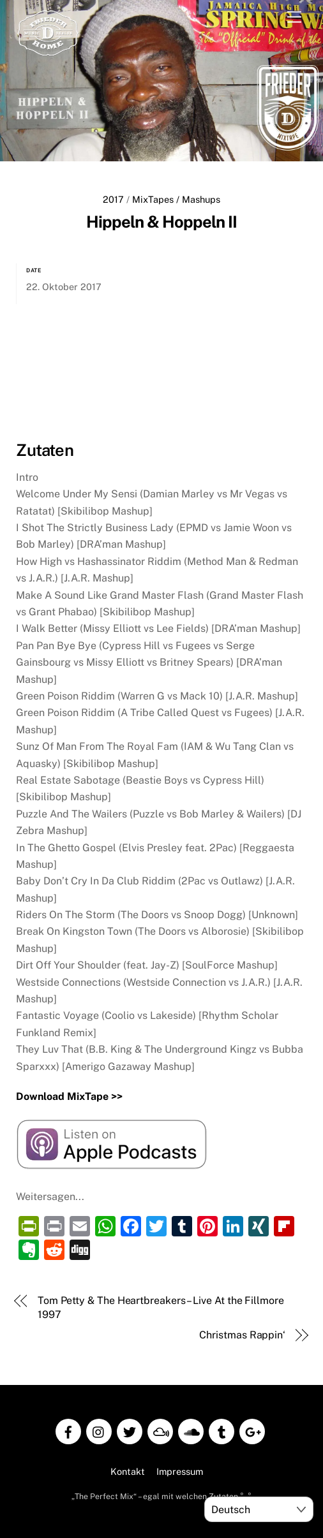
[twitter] (129, 1429)
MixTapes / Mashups (176, 199)
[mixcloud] (160, 1429)
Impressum (179, 1470)
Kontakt (127, 1470)
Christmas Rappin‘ (242, 1334)
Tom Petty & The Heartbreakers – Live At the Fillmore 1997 (161, 1306)
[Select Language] (258, 1509)
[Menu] (294, 17)
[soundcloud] (191, 1429)
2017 (113, 199)
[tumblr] (221, 1429)
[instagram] (99, 1429)
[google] (252, 1429)
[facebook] (68, 1429)
